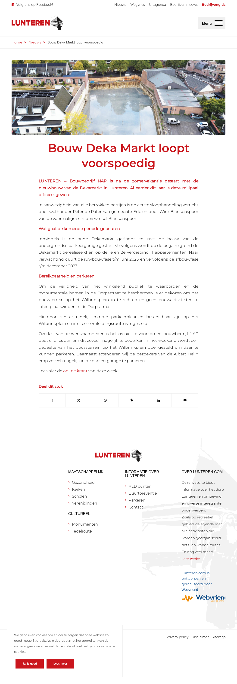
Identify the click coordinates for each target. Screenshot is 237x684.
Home (17, 42)
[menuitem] (120, 4)
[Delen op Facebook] (52, 400)
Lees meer (60, 663)
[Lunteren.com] (37, 23)
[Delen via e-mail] (185, 400)
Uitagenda (157, 5)
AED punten (140, 486)
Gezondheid (83, 482)
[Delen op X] (79, 400)
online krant (75, 370)
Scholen (79, 496)
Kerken (78, 489)
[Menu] (218, 23)
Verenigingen (84, 503)
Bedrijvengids (213, 5)
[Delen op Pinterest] (132, 400)
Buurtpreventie (143, 493)
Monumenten (85, 524)
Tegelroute (82, 531)
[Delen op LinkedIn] (158, 400)
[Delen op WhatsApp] (105, 400)
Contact (136, 507)
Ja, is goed (29, 663)
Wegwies (137, 5)
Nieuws (120, 5)
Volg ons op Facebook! (34, 5)
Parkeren (137, 500)
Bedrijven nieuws (184, 5)
